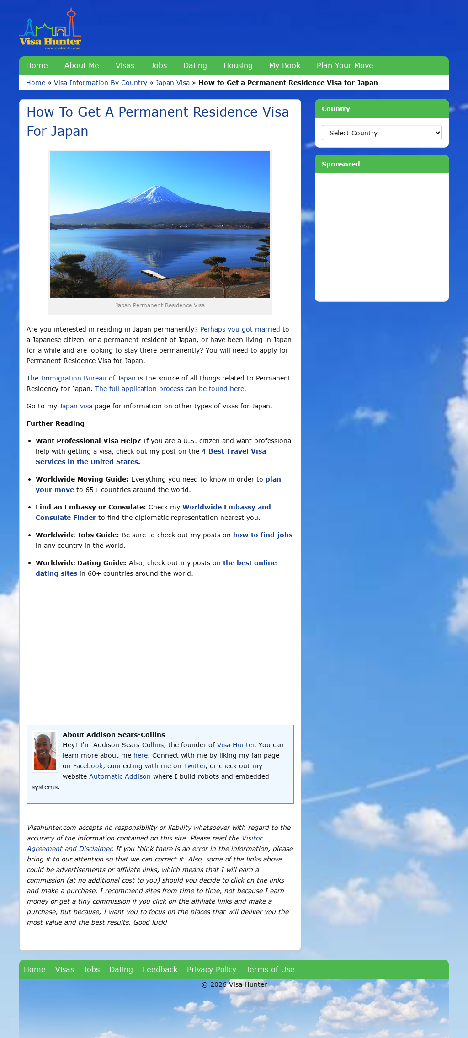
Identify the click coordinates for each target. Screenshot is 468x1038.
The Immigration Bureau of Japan (81, 378)
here (140, 755)
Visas (125, 65)
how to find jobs (262, 535)
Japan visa (75, 406)
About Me (81, 65)
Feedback (160, 969)
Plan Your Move (345, 65)
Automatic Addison (120, 776)
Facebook (88, 766)
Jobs (159, 65)
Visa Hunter (235, 745)
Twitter (194, 766)
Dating (195, 65)
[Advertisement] (160, 652)
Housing (238, 65)
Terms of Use (270, 969)
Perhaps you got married (240, 329)
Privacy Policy (211, 969)
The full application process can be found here (169, 388)
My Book (284, 65)
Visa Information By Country (100, 82)
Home (37, 65)
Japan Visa (173, 82)
